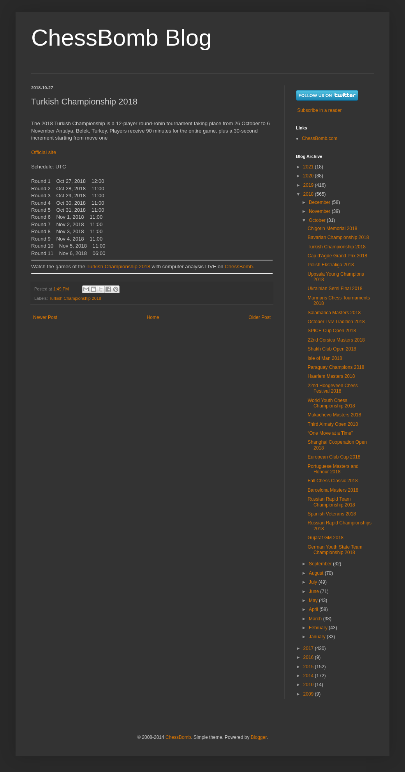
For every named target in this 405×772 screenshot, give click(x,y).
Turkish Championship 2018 (118, 266)
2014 (309, 675)
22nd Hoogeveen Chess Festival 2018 (333, 388)
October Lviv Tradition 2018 (336, 321)
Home (153, 317)
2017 (309, 648)
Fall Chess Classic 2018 (333, 480)
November (320, 211)
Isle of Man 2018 (325, 358)
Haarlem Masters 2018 (331, 376)
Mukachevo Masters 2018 (334, 415)
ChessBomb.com (319, 138)
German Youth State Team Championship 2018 (335, 549)
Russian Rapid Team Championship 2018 (331, 501)
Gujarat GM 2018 (325, 537)
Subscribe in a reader (319, 110)
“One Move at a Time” (330, 433)
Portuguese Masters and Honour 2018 (333, 469)
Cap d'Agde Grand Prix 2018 (337, 256)
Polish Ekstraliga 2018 (331, 264)
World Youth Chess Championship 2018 (331, 403)
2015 (309, 666)
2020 (309, 176)
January (318, 636)
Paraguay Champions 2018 (336, 367)
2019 (309, 185)
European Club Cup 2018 (334, 457)
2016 (309, 657)
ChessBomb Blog (121, 38)
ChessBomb (178, 737)
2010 (309, 684)
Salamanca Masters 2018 (334, 312)
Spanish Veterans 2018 (332, 514)
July (314, 582)
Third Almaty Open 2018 (333, 424)
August (317, 573)
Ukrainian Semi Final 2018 (335, 288)
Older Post (259, 317)
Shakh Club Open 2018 (332, 349)
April (314, 609)
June (314, 591)
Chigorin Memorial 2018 (332, 228)
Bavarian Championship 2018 (338, 237)
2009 (309, 694)
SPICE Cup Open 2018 (332, 330)
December (320, 202)
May (314, 600)
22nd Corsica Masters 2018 (336, 340)
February (319, 627)
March (316, 618)
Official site (43, 152)
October (318, 220)
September (321, 564)
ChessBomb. (239, 266)
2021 (309, 167)
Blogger (259, 737)
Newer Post (45, 317)
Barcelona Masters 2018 (333, 490)
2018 (309, 194)
